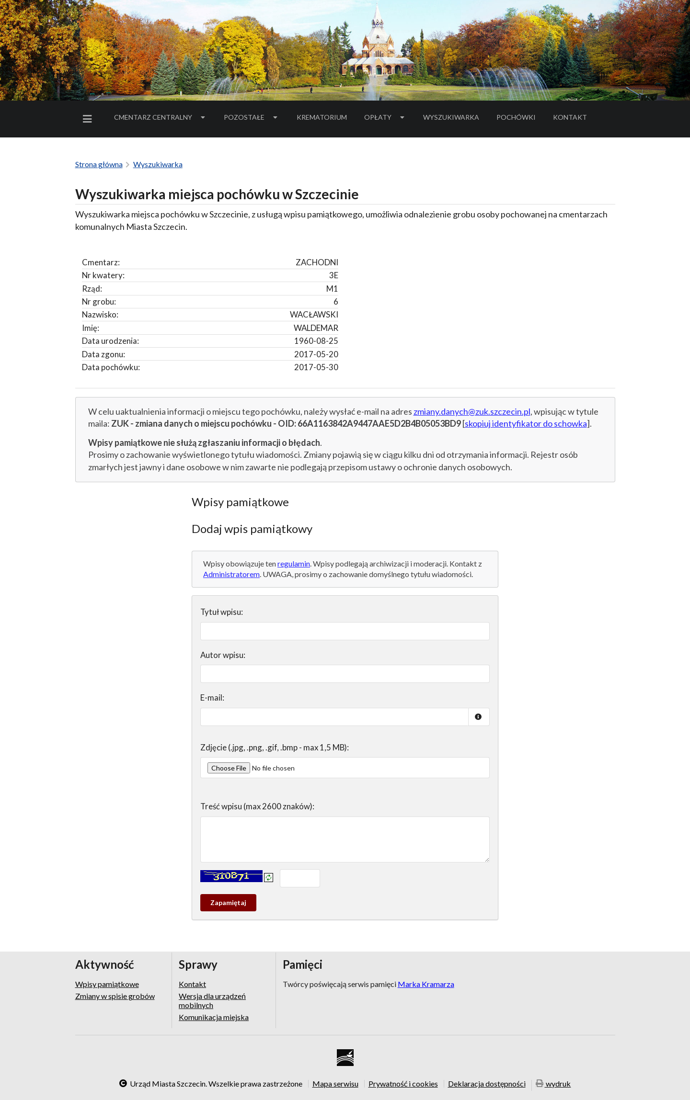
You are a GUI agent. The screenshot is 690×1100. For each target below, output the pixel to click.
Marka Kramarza (426, 983)
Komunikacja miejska (214, 1016)
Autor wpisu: (222, 655)
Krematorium (322, 117)
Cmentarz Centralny (160, 117)
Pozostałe (251, 117)
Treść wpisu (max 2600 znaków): (257, 806)
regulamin (293, 563)
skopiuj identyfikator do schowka (526, 423)
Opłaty (385, 117)
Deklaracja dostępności (487, 1084)
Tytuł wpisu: (221, 612)
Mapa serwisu (335, 1084)
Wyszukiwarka (451, 117)
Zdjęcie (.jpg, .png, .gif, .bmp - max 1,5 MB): (274, 747)
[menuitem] (89, 119)
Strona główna (99, 164)
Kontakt (570, 117)
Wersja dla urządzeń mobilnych (212, 1000)
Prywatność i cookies (403, 1084)
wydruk (553, 1084)
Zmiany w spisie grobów (115, 995)
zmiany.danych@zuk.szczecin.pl (472, 411)
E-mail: (212, 697)
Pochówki (519, 119)
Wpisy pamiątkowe (107, 984)
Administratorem (231, 573)
